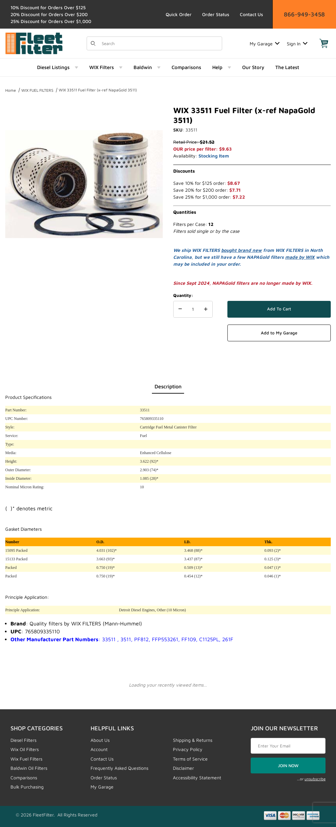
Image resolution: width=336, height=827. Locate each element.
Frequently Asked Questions (119, 768)
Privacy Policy (187, 749)
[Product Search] (160, 43)
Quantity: (183, 295)
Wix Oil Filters (24, 749)
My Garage (265, 43)
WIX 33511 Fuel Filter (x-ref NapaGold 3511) (98, 89)
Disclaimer (183, 768)
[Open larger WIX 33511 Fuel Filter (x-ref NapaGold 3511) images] (84, 184)
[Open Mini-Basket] (324, 43)
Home (10, 90)
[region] (84, 280)
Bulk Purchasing (27, 787)
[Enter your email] (288, 746)
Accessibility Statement (197, 777)
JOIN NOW (288, 765)
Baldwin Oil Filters (28, 768)
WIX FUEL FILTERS (37, 90)
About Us (100, 740)
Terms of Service (190, 759)
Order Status (215, 14)
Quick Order (179, 14)
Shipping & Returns (192, 740)
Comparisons (23, 777)
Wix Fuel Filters (26, 759)
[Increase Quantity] (205, 309)
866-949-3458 (304, 14)
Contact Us (251, 14)
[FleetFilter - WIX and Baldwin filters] (34, 43)
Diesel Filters (23, 740)
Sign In (297, 43)
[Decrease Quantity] (180, 309)
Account (99, 749)
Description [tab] (168, 386)
